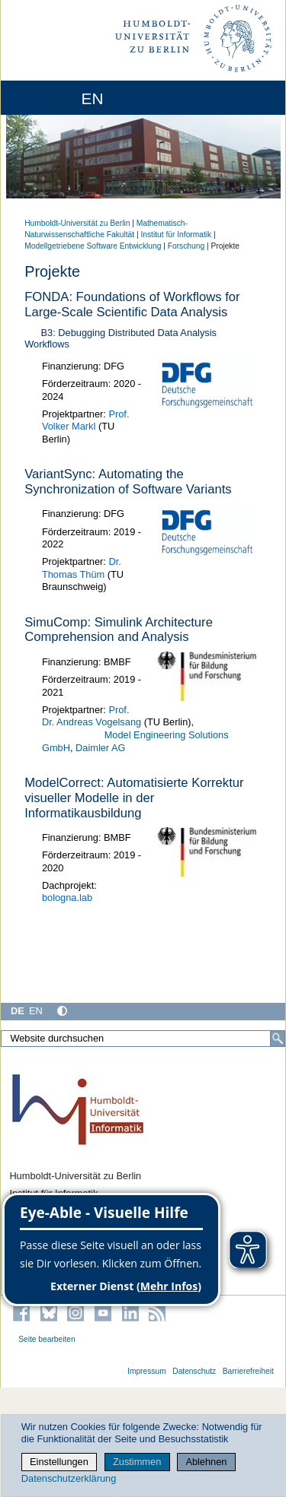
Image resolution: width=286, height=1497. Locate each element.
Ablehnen (206, 1461)
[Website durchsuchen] (143, 1038)
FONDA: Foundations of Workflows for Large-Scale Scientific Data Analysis (131, 304)
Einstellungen (59, 1461)
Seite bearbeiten (47, 1339)
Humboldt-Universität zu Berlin (77, 223)
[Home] (54, 98)
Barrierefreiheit (248, 1371)
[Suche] (277, 1038)
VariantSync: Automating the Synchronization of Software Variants (127, 481)
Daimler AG (100, 747)
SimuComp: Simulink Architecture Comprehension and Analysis (118, 630)
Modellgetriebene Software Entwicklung (92, 246)
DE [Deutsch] (17, 1011)
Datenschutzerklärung (68, 1478)
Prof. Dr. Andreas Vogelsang (91, 716)
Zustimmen (137, 1461)
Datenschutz (194, 1371)
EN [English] (36, 1011)
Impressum (146, 1371)
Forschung (186, 246)
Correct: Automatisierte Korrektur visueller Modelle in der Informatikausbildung (133, 797)
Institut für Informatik (175, 234)
